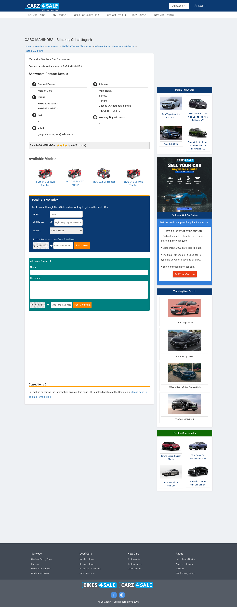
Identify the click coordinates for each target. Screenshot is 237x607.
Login (200, 6)
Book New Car (134, 559)
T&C (178, 573)
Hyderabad (96, 568)
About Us (180, 564)
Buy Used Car (59, 15)
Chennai (83, 564)
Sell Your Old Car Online (185, 215)
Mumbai (83, 559)
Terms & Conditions (66, 239)
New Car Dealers (164, 15)
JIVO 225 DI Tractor (104, 182)
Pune (91, 559)
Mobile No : (39, 222)
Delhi (81, 573)
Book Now (82, 245)
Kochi (91, 564)
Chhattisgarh (179, 6)
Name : (36, 214)
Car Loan (35, 564)
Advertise (180, 568)
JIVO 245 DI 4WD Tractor (45, 183)
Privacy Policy (188, 573)
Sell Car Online (36, 15)
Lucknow (90, 573)
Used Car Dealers (115, 15)
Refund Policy (188, 559)
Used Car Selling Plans (41, 559)
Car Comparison (135, 564)
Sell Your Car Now (184, 274)
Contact (189, 564)
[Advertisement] (118, 27)
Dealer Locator (134, 568)
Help (178, 559)
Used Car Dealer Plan (86, 15)
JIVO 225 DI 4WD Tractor (74, 183)
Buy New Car (139, 15)
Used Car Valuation (40, 573)
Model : (37, 230)
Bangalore (84, 568)
